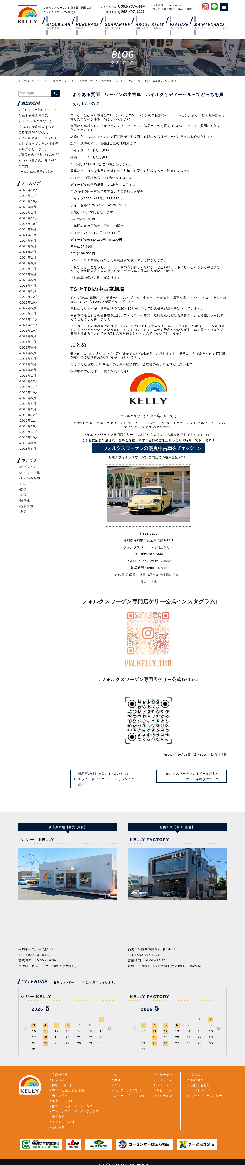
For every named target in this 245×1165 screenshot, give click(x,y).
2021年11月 (29, 314)
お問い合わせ (199, 1075)
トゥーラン (164, 1064)
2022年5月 (28, 298)
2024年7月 (28, 225)
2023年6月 (28, 264)
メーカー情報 (30, 462)
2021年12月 (29, 309)
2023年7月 (28, 258)
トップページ (26, 71)
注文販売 (58, 1070)
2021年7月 (28, 331)
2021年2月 (28, 359)
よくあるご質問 (63, 1111)
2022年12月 (29, 286)
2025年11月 (29, 185)
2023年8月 (28, 253)
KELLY (202, 744)
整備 (23, 485)
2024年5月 (28, 236)
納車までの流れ (63, 1090)
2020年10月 (29, 382)
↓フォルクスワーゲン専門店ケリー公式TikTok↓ (149, 669)
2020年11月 (29, 376)
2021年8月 (28, 326)
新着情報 (221, 744)
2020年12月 (29, 371)
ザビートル (164, 1080)
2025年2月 (28, 202)
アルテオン (164, 1085)
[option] (66, 864)
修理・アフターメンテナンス (72, 1096)
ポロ (117, 1070)
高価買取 (58, 1106)
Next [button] (109, 1018)
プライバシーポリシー (205, 1085)
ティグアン (164, 1070)
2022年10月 (29, 292)
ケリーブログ (53, 71)
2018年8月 (28, 438)
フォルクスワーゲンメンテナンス (75, 1101)
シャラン (163, 1075)
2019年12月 (29, 404)
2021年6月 (28, 337)
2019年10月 (29, 416)
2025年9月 (28, 196)
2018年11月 (29, 421)
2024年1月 (28, 247)
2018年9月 (28, 432)
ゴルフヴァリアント (128, 1080)
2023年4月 (28, 275)
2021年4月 (28, 348)
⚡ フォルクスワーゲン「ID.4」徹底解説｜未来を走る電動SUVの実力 (38, 116)
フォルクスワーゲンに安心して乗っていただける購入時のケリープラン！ (38, 133)
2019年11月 (29, 410)
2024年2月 (28, 241)
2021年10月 (29, 320)
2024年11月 (29, 208)
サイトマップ (199, 1080)
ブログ (195, 1064)
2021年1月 (28, 365)
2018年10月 (29, 427)
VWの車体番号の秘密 (37, 161)
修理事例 (196, 1070)
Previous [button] (25, 1018)
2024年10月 (29, 213)
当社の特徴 (60, 1085)
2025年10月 (29, 191)
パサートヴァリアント (129, 1085)
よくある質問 (30, 468)
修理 (23, 479)
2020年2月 (28, 399)
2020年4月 (28, 393)
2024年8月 (28, 219)
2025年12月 (29, 180)
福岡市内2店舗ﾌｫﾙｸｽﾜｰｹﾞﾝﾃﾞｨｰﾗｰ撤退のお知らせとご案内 (39, 150)
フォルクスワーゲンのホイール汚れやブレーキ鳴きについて (190, 766)
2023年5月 (28, 269)
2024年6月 (28, 230)
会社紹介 (58, 1117)
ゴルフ (119, 1075)
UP (116, 1064)
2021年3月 (28, 354)
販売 (23, 501)
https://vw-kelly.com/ (155, 551)
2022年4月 (28, 303)
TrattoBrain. (131, 1159)
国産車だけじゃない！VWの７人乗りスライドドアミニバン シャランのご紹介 (106, 769)
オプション (28, 456)
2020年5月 (28, 388)
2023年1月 (28, 281)
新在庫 (25, 490)
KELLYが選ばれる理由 (68, 1080)
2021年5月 (28, 343)
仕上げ (25, 473)
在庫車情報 (60, 1064)
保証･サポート (62, 1075)
